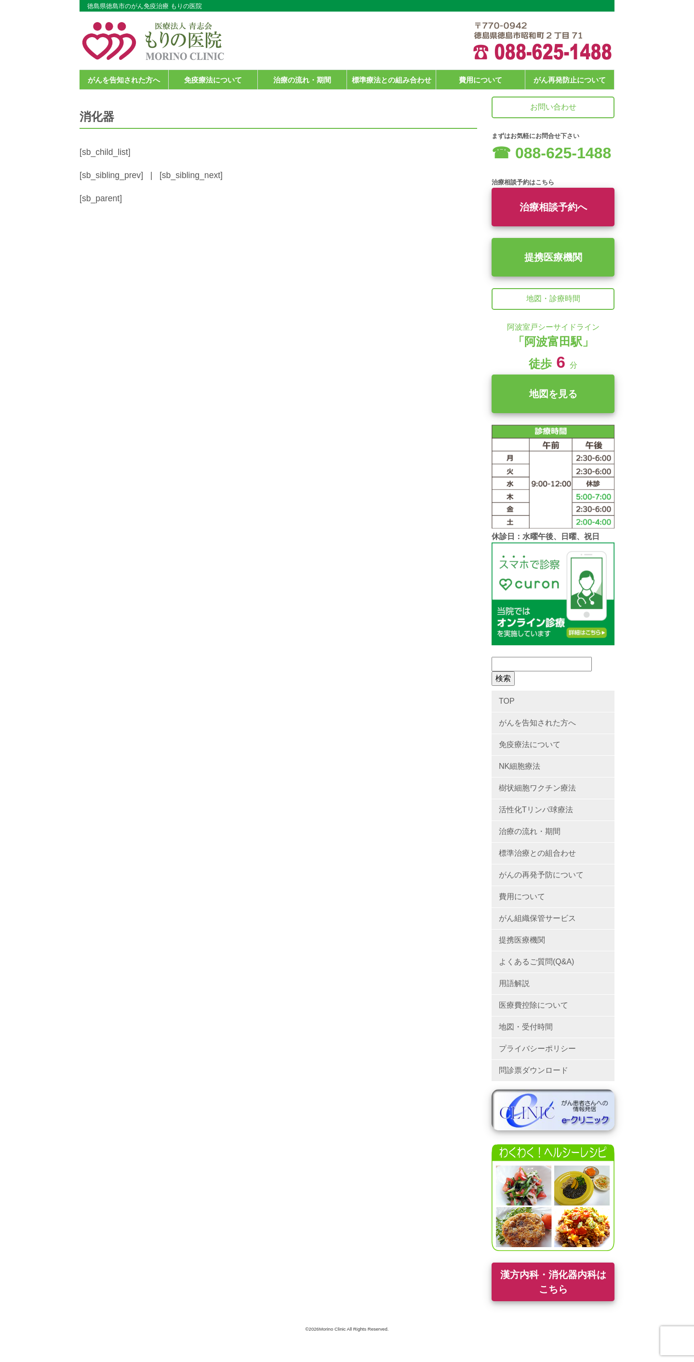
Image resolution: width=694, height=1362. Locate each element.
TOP (507, 701)
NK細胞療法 (519, 766)
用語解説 (514, 983)
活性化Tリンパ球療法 (536, 810)
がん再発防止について (570, 80)
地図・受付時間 (526, 1027)
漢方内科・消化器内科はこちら (553, 1281)
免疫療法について (213, 80)
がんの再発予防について (541, 875)
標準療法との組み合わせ (391, 80)
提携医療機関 (553, 257)
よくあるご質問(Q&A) (536, 962)
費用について (480, 80)
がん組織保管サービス (537, 918)
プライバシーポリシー (537, 1048)
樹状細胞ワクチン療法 (537, 788)
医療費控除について (533, 1005)
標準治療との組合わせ (537, 853)
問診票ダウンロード (533, 1070)
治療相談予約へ (553, 207)
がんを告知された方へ (124, 80)
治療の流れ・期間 (302, 80)
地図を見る (553, 394)
